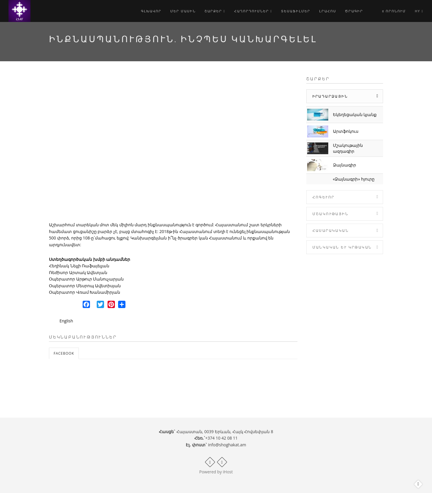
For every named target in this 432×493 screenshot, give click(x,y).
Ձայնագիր (344, 165)
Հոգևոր (323, 197)
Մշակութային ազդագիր (348, 148)
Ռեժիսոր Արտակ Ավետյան (78, 272)
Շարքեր (215, 11)
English (66, 321)
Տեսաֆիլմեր (295, 11)
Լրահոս (327, 11)
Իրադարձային (330, 96)
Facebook (64, 353)
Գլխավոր (151, 11)
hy (419, 11)
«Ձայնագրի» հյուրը (354, 179)
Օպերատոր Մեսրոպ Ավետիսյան (85, 285)
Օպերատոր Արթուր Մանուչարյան (86, 279)
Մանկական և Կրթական (342, 247)
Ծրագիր (354, 11)
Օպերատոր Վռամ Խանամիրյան (84, 292)
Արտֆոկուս (345, 131)
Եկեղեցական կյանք (355, 114)
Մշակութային (330, 213)
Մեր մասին (183, 11)
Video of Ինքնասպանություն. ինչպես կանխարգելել (173, 146)
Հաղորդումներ (253, 11)
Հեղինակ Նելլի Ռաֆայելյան (79, 265)
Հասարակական (330, 230)
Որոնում (394, 11)
